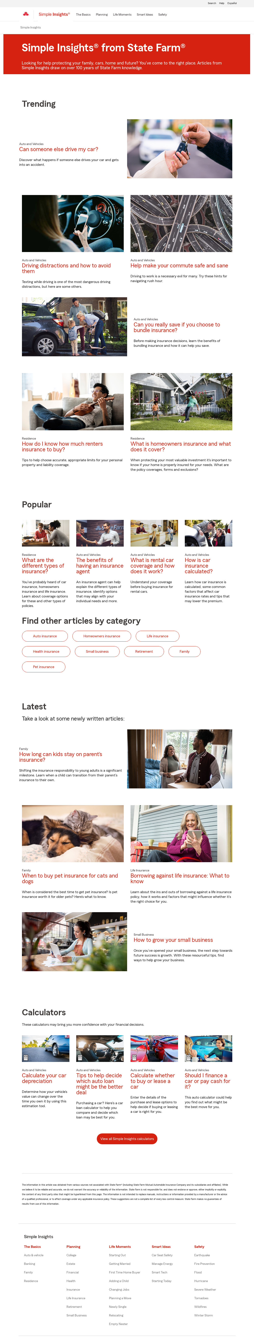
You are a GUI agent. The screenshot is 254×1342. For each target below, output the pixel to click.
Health (71, 1281)
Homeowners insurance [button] (101, 636)
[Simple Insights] (54, 16)
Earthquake (202, 1256)
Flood (198, 1273)
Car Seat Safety (162, 1256)
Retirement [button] (144, 652)
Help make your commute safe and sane (179, 266)
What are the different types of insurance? (43, 566)
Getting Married (120, 1264)
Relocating (116, 1316)
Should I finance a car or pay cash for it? (207, 1081)
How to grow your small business (173, 940)
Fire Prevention (204, 1264)
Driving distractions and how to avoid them (66, 269)
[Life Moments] (122, 15)
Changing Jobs (119, 1290)
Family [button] (185, 652)
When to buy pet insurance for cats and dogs (70, 879)
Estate (70, 1264)
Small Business (76, 1316)
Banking (29, 1264)
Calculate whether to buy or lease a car (153, 1081)
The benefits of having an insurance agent (99, 566)
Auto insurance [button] (45, 636)
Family (28, 1273)
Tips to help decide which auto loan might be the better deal (99, 1084)
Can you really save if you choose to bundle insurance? (177, 328)
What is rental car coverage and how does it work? (153, 566)
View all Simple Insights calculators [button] (127, 1139)
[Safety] (162, 15)
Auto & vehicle (33, 1256)
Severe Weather (205, 1290)
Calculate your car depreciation (44, 1079)
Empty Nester (118, 1324)
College (71, 1256)
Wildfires (200, 1307)
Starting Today (161, 1281)
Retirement (74, 1307)
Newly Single (117, 1307)
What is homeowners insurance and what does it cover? (181, 447)
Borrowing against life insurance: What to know (180, 879)
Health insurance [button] (46, 652)
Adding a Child (119, 1281)
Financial (72, 1273)
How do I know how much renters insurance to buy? (62, 447)
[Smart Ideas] (144, 15)
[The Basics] (83, 15)
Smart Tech (159, 1273)
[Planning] (101, 15)
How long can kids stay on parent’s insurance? (60, 757)
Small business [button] (97, 652)
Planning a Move (120, 1299)
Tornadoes (201, 1299)
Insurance (73, 1290)
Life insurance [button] (157, 636)
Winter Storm (203, 1316)
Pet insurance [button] (43, 667)
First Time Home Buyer (124, 1273)
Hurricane (201, 1281)
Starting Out (117, 1256)
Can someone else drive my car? (58, 150)
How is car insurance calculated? (199, 566)
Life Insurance (75, 1299)
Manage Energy (162, 1264)
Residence (31, 1281)
